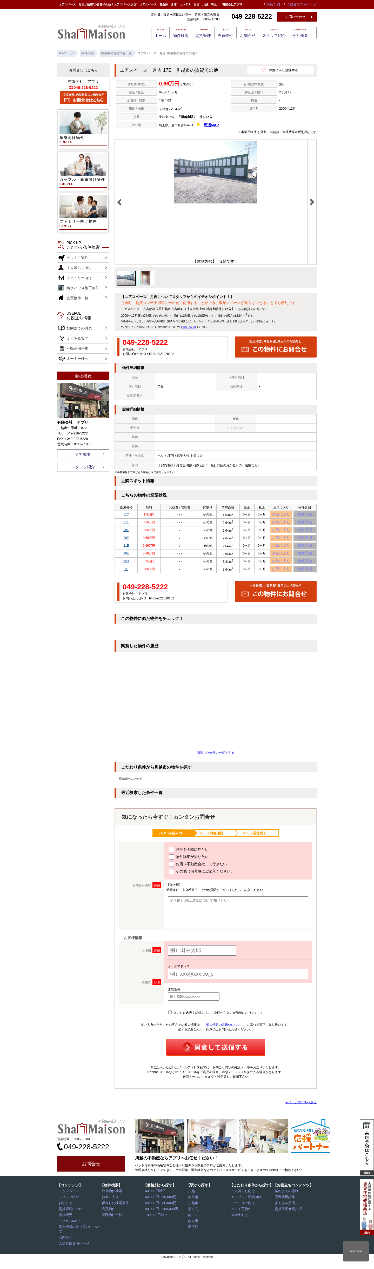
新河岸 (193, 1237)
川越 (192, 1201)
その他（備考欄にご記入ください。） (203, 882)
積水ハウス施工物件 (82, 288)
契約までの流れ (79, 328)
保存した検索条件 (115, 1213)
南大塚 (193, 1231)
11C (126, 515)
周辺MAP (211, 125)
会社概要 (304, 32)
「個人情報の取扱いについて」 (225, 1035)
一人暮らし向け (243, 1201)
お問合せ (91, 1174)
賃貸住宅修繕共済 (288, 1219)
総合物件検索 (112, 1201)
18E (126, 533)
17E (126, 524)
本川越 (193, 1207)
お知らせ (248, 32)
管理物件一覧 (112, 1225)
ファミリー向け (79, 278)
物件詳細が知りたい (189, 867)
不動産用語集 (77, 348)
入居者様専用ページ (73, 1249)
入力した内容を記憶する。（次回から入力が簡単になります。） (216, 1023)
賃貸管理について (71, 1219)
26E (126, 561)
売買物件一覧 (77, 298)
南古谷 (193, 1225)
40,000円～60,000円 (160, 1207)
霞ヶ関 (193, 1219)
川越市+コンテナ (130, 789)
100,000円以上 (156, 1225)
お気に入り (281, 515)
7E (126, 579)
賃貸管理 (199, 32)
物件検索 (175, 32)
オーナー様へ (77, 358)
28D (126, 570)
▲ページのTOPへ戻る (301, 1112)
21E (126, 551)
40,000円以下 (155, 1201)
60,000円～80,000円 (160, 1213)
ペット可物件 (77, 257)
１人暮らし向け (79, 268)
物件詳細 (304, 515)
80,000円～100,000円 (161, 1219)
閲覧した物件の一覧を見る (215, 763)
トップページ (68, 1201)
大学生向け (240, 1225)
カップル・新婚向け (246, 1207)
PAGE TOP (356, 1251)
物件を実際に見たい (189, 860)
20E (126, 542)
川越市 (193, 1213)
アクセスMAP (69, 1231)
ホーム (152, 32)
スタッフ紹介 (276, 32)
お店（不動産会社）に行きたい (198, 874)
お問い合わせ (295, 17)
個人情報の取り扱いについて (79, 1237)
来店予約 (276, 4)
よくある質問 (77, 338)
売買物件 (224, 32)
